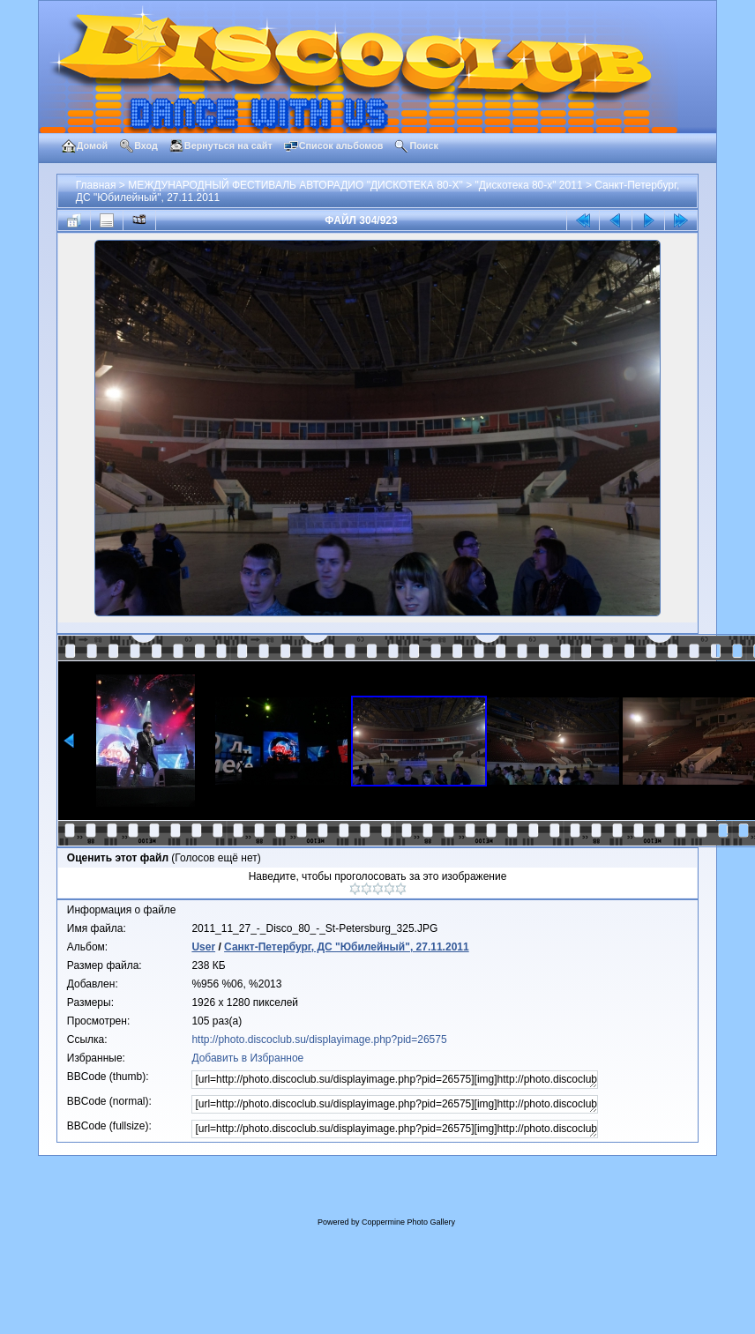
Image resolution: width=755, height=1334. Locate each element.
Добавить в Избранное (247, 1058)
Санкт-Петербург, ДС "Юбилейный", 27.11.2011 (346, 947)
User (203, 947)
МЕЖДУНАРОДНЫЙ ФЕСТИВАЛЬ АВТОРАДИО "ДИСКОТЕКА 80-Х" (295, 185)
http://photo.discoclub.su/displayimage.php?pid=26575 (318, 1039)
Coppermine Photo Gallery (408, 1222)
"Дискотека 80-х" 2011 (528, 185)
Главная (96, 185)
